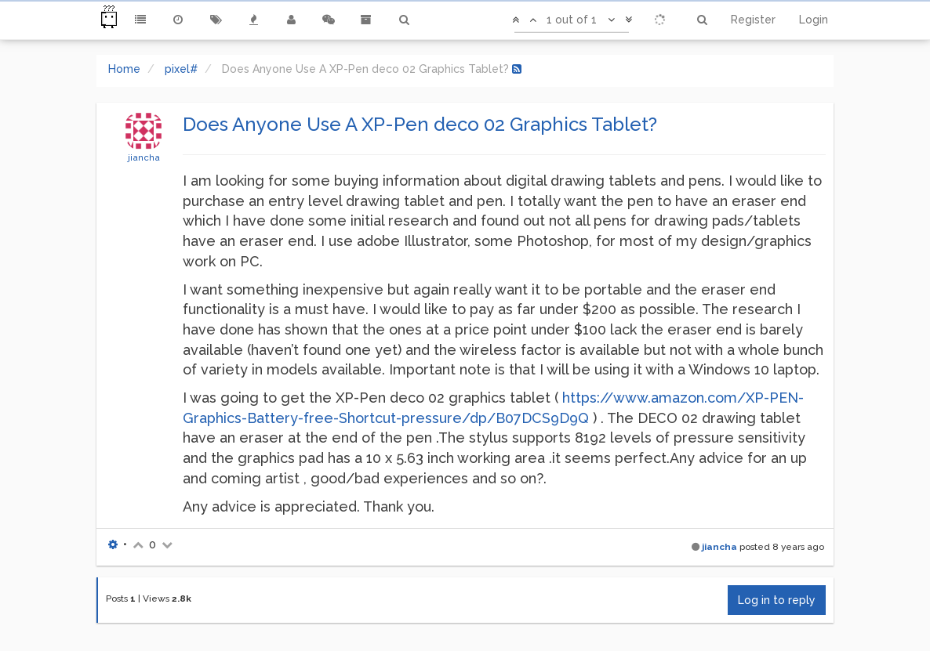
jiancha (144, 157)
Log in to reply (777, 600)
